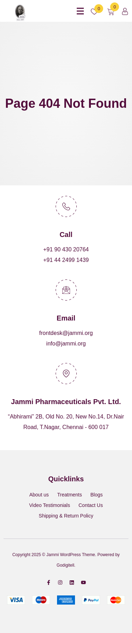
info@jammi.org (66, 344)
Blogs (96, 494)
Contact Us (90, 505)
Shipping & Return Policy (66, 516)
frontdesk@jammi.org (66, 333)
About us (39, 494)
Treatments (69, 494)
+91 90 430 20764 (66, 249)
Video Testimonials (49, 505)
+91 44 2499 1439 (66, 260)
